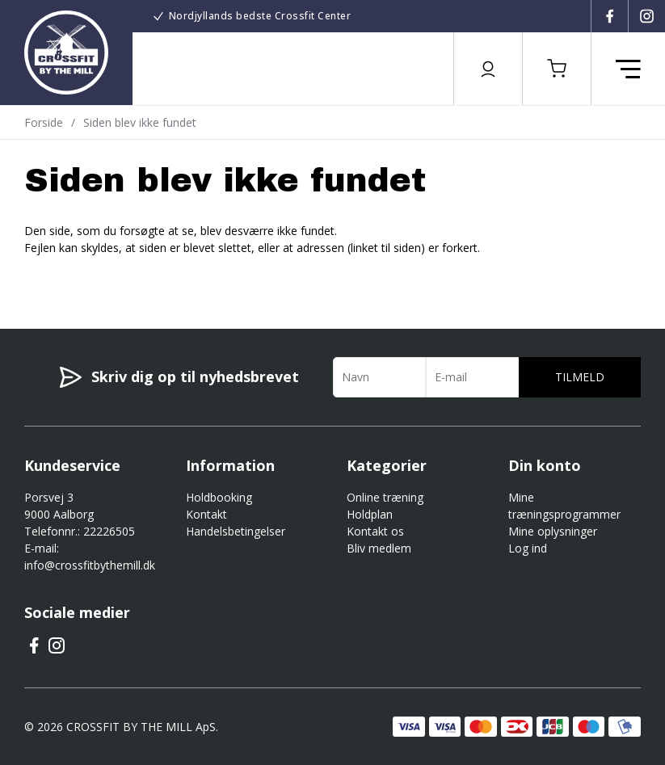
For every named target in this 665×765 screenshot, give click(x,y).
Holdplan (370, 514)
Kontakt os (375, 531)
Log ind (527, 548)
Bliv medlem (379, 548)
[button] (556, 68)
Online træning (385, 497)
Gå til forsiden (113, 276)
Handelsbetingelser (235, 531)
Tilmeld (579, 377)
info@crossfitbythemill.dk (89, 565)
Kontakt (206, 514)
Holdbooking (219, 497)
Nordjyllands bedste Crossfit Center (260, 16)
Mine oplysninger (552, 531)
